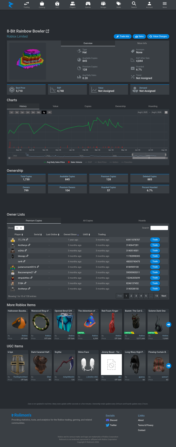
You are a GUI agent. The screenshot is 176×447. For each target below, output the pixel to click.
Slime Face (83, 352)
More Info (142, 43)
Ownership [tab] (120, 106)
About (141, 420)
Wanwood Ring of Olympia (44, 311)
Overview (88, 43)
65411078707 (135, 239)
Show (16, 228)
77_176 (20, 239)
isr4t (19, 261)
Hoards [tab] (142, 220)
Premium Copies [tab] (34, 220)
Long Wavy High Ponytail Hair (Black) (143, 352)
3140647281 (134, 245)
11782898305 (135, 256)
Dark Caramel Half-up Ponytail (46, 352)
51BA (19, 283)
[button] (122, 36)
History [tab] (23, 106)
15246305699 (135, 278)
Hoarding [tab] (152, 106)
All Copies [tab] (88, 220)
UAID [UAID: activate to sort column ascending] (132, 234)
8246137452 (134, 283)
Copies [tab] (88, 106)
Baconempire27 (24, 272)
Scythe (58, 352)
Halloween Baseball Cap (20, 311)
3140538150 (134, 288)
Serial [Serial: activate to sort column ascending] (62, 234)
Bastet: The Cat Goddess (137, 311)
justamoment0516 (26, 267)
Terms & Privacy (145, 425)
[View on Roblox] (47, 31)
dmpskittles (22, 278)
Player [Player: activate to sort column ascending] (21, 234)
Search (155, 228)
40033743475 (135, 261)
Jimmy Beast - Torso (112, 352)
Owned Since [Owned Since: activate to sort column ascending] (108, 234)
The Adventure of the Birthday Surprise (97, 311)
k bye (10, 352)
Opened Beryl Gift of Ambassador (71, 311)
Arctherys (21, 245)
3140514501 (134, 250)
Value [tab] (55, 106)
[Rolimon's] (11, 5)
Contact (141, 430)
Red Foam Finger (110, 311)
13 (156, 296)
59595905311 (135, 272)
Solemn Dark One (156, 311)
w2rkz (20, 250)
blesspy (21, 256)
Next (163, 296)
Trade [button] (157, 239)
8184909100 (134, 267)
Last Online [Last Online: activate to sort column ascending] (82, 234)
